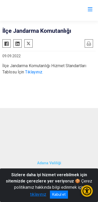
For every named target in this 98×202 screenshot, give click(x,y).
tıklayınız (38, 194)
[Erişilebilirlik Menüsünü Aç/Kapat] (87, 191)
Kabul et (59, 194)
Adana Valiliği (49, 163)
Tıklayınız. (34, 72)
